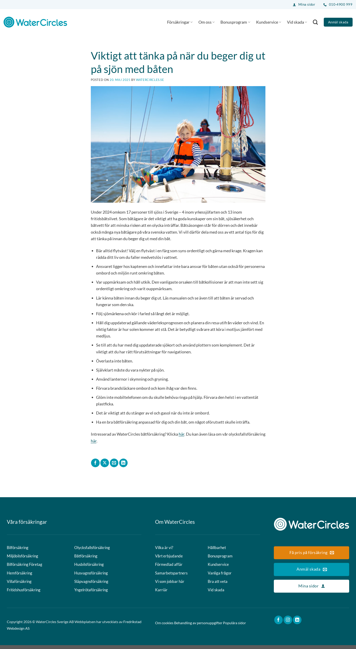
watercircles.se (150, 80)
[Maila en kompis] (114, 463)
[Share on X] (104, 463)
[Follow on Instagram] (288, 623)
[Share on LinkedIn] (123, 463)
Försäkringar (180, 22)
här (181, 434)
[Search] (315, 22)
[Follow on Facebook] (278, 623)
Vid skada (297, 22)
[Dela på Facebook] (95, 463)
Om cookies (164, 627)
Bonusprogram (235, 22)
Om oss (206, 22)
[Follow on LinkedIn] (297, 623)
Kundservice (268, 22)
